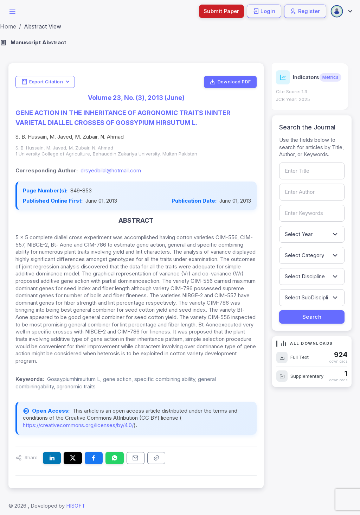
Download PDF (230, 82)
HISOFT (75, 505)
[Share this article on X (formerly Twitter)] (73, 458)
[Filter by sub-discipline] (312, 297)
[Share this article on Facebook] (94, 458)
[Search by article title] (312, 171)
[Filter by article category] (312, 255)
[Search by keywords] (312, 213)
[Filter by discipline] (312, 276)
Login (264, 11)
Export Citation (42, 82)
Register (305, 11)
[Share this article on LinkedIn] (52, 458)
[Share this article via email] (135, 458)
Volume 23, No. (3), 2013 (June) (136, 97)
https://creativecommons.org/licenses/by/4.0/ (78, 425)
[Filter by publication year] (312, 234)
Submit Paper (221, 11)
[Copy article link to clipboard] (156, 458)
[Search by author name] (312, 192)
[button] (12, 10)
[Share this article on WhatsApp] (114, 458)
